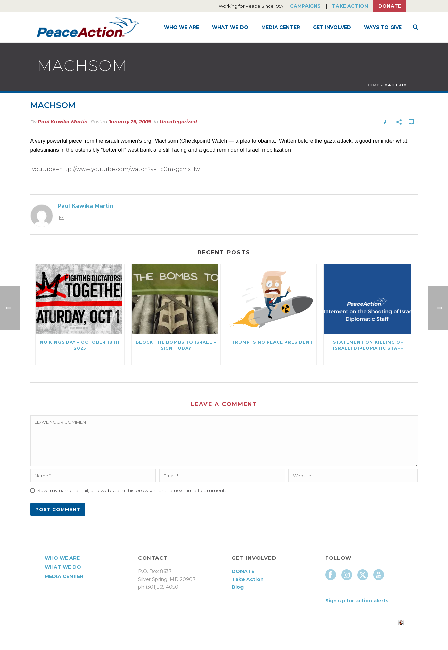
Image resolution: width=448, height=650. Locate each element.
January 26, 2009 (130, 122)
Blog (238, 587)
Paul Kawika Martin (63, 122)
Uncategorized (178, 122)
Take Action (350, 6)
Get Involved (332, 27)
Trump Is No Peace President (272, 342)
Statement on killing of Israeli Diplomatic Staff (368, 345)
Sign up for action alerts (356, 601)
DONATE (243, 571)
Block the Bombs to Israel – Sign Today (176, 345)
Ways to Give (383, 27)
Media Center (280, 27)
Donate (389, 6)
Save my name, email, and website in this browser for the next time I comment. (131, 490)
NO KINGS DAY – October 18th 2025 (80, 345)
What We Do (230, 27)
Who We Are (181, 27)
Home (372, 85)
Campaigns (305, 6)
